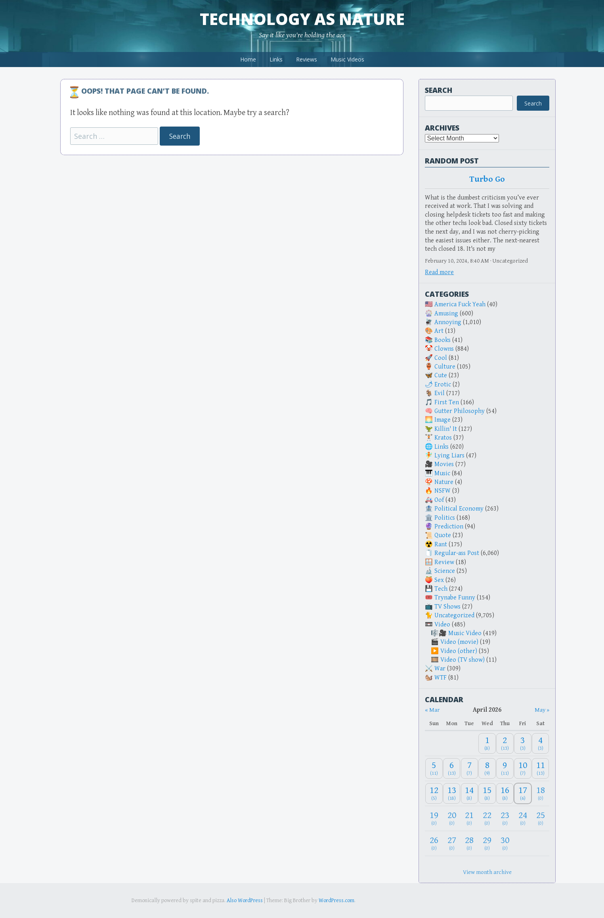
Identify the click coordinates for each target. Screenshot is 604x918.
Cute (440, 375)
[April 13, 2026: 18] (451, 794)
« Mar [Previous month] (432, 710)
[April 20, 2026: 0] (451, 819)
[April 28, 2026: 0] (469, 843)
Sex (439, 580)
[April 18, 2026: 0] (540, 794)
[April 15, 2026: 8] (487, 794)
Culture (444, 367)
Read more (439, 272)
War (439, 668)
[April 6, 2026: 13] (451, 769)
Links (276, 59)
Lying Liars (449, 455)
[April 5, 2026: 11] (434, 769)
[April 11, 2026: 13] (540, 769)
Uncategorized (454, 615)
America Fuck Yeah (459, 304)
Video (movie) (459, 642)
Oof (439, 500)
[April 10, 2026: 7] (522, 769)
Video (442, 624)
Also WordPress (245, 900)
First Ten (446, 402)
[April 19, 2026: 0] (434, 819)
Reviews (306, 59)
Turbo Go (487, 179)
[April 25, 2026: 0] (540, 819)
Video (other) (458, 651)
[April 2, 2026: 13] (505, 744)
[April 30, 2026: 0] (505, 843)
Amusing (446, 313)
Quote (442, 535)
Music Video (465, 633)
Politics (444, 518)
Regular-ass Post (456, 553)
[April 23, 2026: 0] (505, 819)
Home (248, 59)
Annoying (447, 322)
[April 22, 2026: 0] (487, 819)
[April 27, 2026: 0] (451, 843)
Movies (444, 464)
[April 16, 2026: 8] (505, 794)
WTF (440, 678)
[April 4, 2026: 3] (540, 744)
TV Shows (447, 607)
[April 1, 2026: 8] (487, 744)
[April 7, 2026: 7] (469, 769)
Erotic (442, 384)
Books (442, 340)
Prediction (448, 526)
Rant (440, 544)
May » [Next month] (542, 710)
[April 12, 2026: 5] (434, 794)
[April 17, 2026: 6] (522, 794)
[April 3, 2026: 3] (522, 744)
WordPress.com (336, 900)
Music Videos (347, 59)
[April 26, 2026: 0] (434, 843)
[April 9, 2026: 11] (505, 769)
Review (444, 562)
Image (442, 420)
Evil (439, 393)
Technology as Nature (302, 19)
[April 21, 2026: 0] (469, 819)
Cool (440, 358)
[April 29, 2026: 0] (487, 843)
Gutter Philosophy (459, 411)
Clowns (444, 349)
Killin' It (445, 429)
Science (444, 571)
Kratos (443, 438)
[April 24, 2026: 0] (522, 819)
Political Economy (459, 509)
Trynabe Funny (454, 597)
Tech (440, 589)
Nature (443, 482)
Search (438, 90)
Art (438, 331)
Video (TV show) (462, 660)
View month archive (487, 872)
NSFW (442, 491)
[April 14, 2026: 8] (469, 794)
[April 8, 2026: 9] (487, 769)
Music (442, 473)
